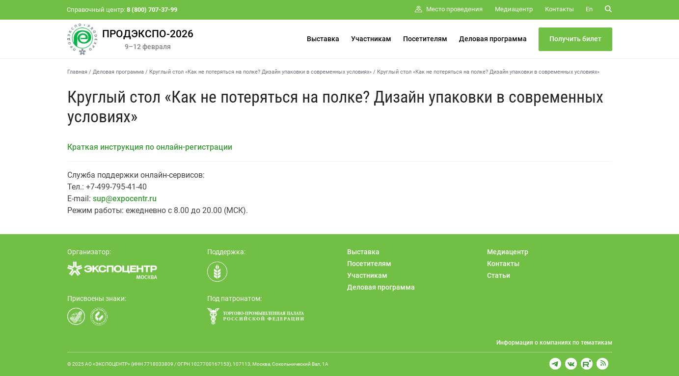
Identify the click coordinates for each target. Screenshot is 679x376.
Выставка (323, 39)
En (589, 9)
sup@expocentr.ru (125, 198)
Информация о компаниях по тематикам (554, 342)
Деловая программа (493, 39)
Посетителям (425, 39)
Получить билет (575, 39)
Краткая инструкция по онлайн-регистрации (149, 147)
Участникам (371, 39)
